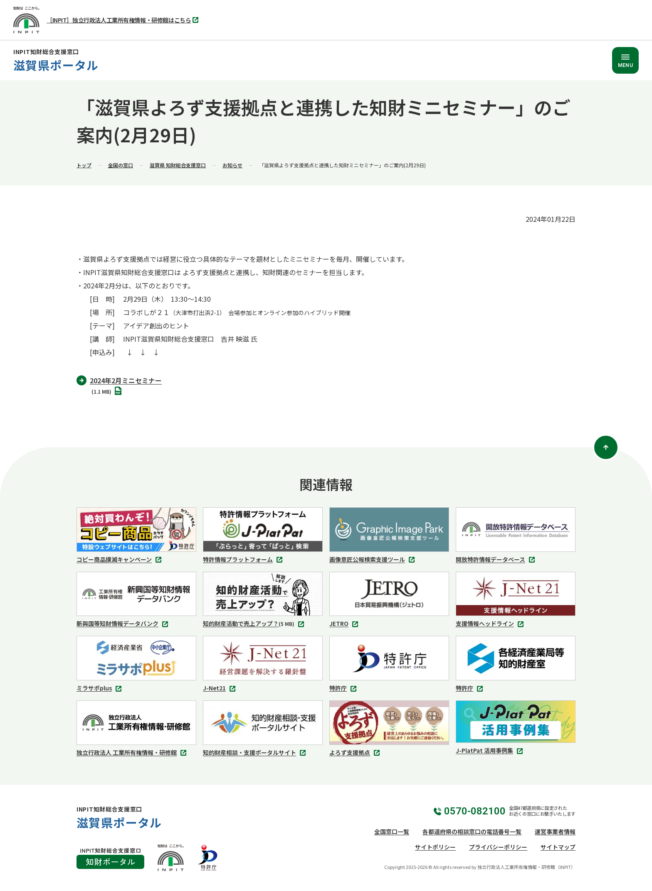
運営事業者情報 (555, 831)
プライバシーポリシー (498, 847)
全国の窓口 (120, 165)
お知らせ (232, 165)
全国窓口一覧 (391, 831)
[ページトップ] (606, 447)
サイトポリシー (435, 847)
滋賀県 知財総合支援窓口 (178, 165)
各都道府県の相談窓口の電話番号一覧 (471, 831)
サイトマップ (558, 847)
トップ (84, 165)
